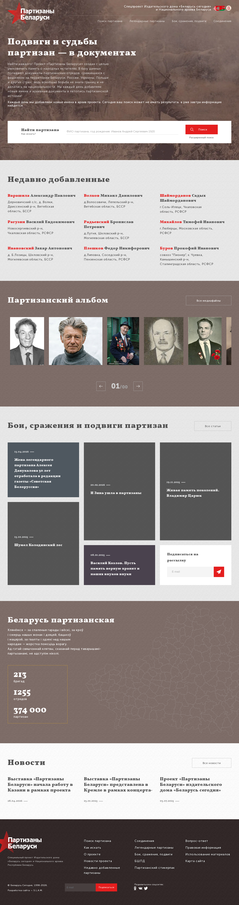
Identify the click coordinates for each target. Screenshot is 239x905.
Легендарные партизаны (147, 21)
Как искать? (28, 134)
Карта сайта (195, 861)
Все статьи (213, 426)
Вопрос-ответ (196, 841)
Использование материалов (207, 854)
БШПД (140, 861)
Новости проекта (98, 861)
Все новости (212, 763)
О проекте (92, 854)
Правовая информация (203, 847)
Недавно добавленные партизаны (102, 870)
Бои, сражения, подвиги (189, 21)
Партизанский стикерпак (155, 868)
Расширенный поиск (201, 137)
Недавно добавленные (59, 179)
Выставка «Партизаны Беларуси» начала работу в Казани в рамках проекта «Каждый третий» (40, 787)
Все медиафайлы (209, 300)
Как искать (92, 847)
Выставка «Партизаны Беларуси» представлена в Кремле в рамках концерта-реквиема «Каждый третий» (119, 787)
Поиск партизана (110, 21)
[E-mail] (190, 572)
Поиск (198, 129)
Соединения (222, 21)
